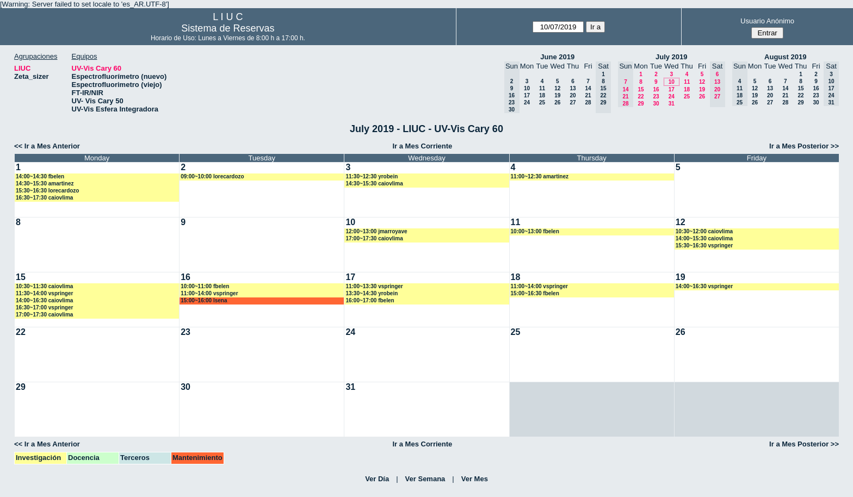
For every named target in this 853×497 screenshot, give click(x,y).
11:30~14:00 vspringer (44, 293)
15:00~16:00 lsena (204, 300)
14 (588, 88)
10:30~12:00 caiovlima (704, 231)
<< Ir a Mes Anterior (47, 146)
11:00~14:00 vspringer (209, 293)
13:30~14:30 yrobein (371, 293)
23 (656, 97)
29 (641, 104)
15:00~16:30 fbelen (535, 293)
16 (656, 89)
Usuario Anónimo (767, 21)
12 (557, 88)
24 (527, 102)
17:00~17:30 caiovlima (374, 238)
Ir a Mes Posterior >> (804, 146)
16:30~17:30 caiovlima (44, 198)
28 (588, 102)
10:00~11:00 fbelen (205, 286)
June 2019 (557, 57)
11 (542, 88)
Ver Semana (425, 479)
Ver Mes (474, 479)
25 (542, 102)
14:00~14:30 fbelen (40, 176)
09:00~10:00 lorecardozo (212, 176)
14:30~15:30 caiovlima (374, 184)
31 (672, 104)
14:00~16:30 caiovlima (44, 300)
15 (641, 89)
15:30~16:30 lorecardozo (47, 191)
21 (588, 95)
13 (573, 88)
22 (641, 97)
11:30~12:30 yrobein (371, 176)
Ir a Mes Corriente (422, 146)
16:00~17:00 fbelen (369, 300)
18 (542, 95)
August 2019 (785, 57)
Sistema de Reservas (227, 28)
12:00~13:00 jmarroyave (376, 231)
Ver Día (377, 479)
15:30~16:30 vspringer (704, 245)
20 (573, 95)
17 (527, 95)
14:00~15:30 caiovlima (704, 238)
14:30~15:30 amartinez (44, 184)
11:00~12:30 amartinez (539, 176)
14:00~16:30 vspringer (704, 286)
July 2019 (672, 57)
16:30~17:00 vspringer (44, 307)
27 (573, 102)
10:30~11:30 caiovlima (44, 286)
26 (557, 102)
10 (527, 88)
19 (557, 95)
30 (656, 104)
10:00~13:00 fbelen (535, 231)
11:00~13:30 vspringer (374, 286)
